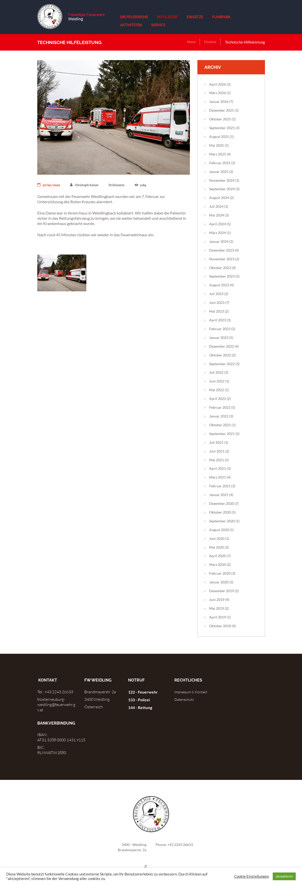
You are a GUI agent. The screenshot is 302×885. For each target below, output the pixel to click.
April (217, 84)
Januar (218, 101)
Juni (216, 302)
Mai (216, 145)
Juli (216, 206)
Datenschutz (185, 699)
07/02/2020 (50, 185)
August (219, 136)
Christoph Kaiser (90, 185)
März (217, 93)
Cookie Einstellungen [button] (251, 876)
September (222, 128)
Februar (219, 163)
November (221, 180)
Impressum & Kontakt (193, 691)
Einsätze (209, 42)
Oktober (220, 119)
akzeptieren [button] (284, 876)
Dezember (221, 110)
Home (189, 42)
